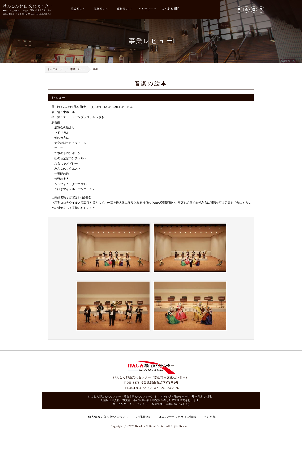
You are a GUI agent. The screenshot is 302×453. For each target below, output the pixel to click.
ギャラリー (145, 9)
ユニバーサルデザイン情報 (178, 416)
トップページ (54, 69)
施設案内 (76, 9)
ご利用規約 (144, 416)
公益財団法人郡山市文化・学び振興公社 (125, 400)
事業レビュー (77, 69)
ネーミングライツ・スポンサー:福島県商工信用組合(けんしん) (151, 404)
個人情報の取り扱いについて (108, 416)
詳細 (95, 69)
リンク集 (209, 416)
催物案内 (99, 9)
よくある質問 (170, 8)
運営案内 (123, 9)
